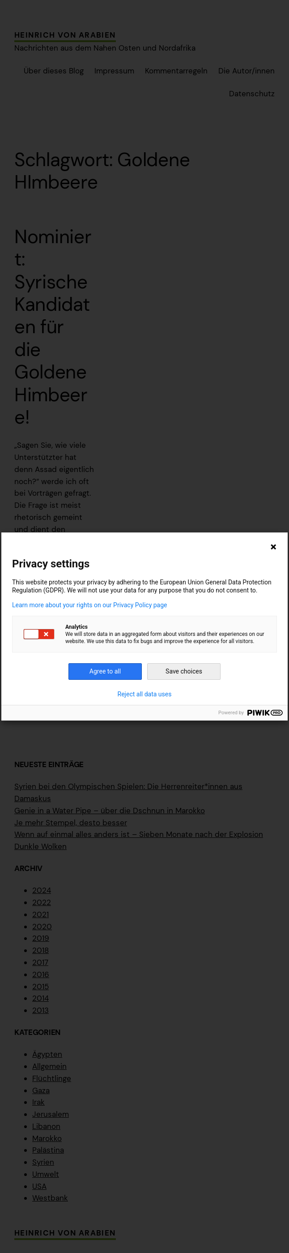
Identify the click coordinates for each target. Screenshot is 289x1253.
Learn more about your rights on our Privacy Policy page (89, 605)
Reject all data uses (145, 694)
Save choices (184, 671)
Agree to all (105, 671)
